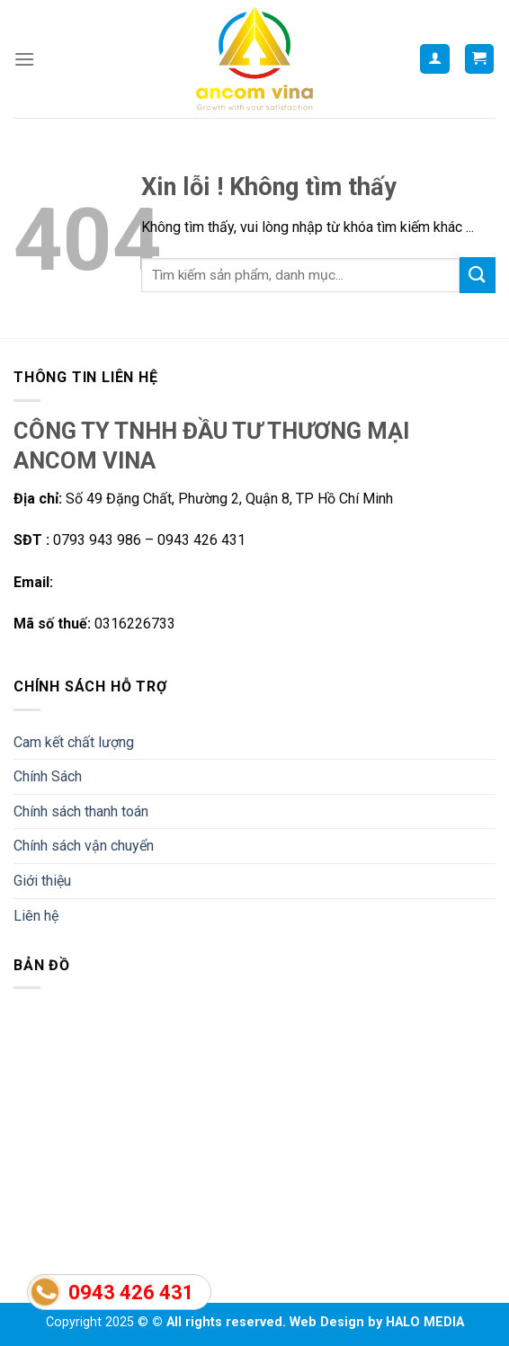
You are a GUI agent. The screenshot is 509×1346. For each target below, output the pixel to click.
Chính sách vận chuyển (83, 845)
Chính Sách (47, 776)
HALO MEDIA (425, 1322)
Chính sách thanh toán (80, 811)
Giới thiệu (42, 880)
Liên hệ (35, 915)
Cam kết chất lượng (73, 742)
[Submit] (478, 274)
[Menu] (24, 59)
